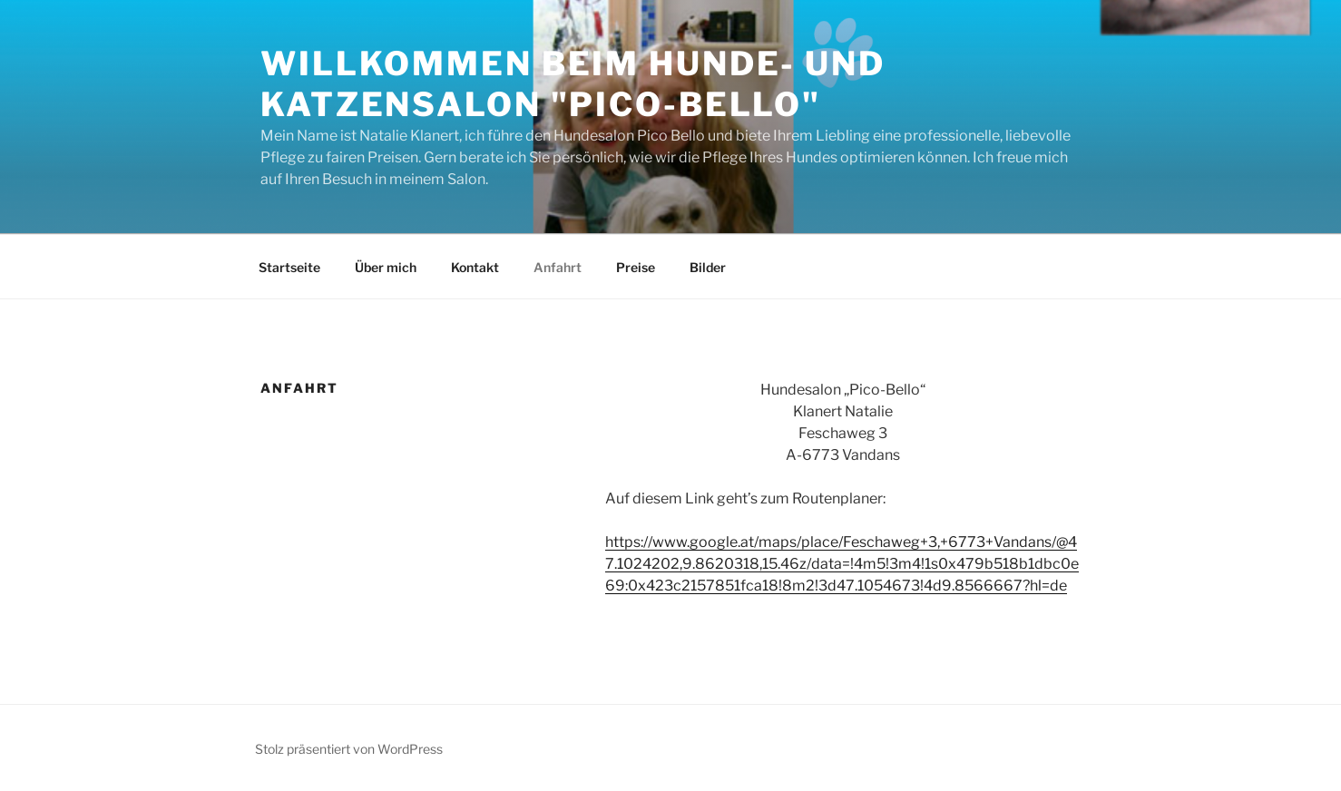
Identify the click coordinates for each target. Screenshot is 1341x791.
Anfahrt (557, 267)
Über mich (385, 267)
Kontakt (475, 267)
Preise (635, 267)
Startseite (289, 267)
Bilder (708, 267)
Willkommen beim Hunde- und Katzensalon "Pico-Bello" (573, 84)
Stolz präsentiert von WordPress (349, 749)
